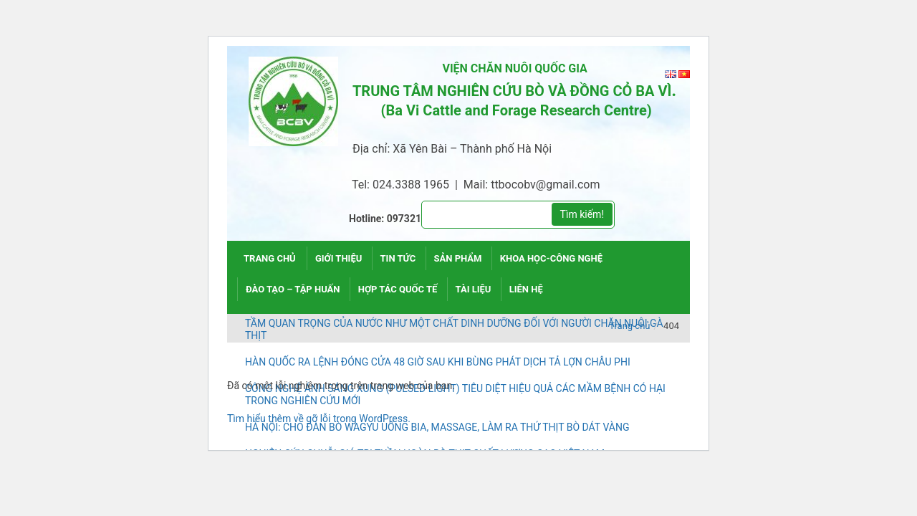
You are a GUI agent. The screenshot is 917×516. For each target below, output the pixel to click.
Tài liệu (473, 289)
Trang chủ (270, 258)
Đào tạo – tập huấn (293, 289)
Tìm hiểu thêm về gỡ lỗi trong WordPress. (319, 418)
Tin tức (398, 258)
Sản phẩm (458, 258)
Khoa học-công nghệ (551, 258)
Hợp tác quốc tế (398, 289)
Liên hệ (526, 289)
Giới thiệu (338, 258)
